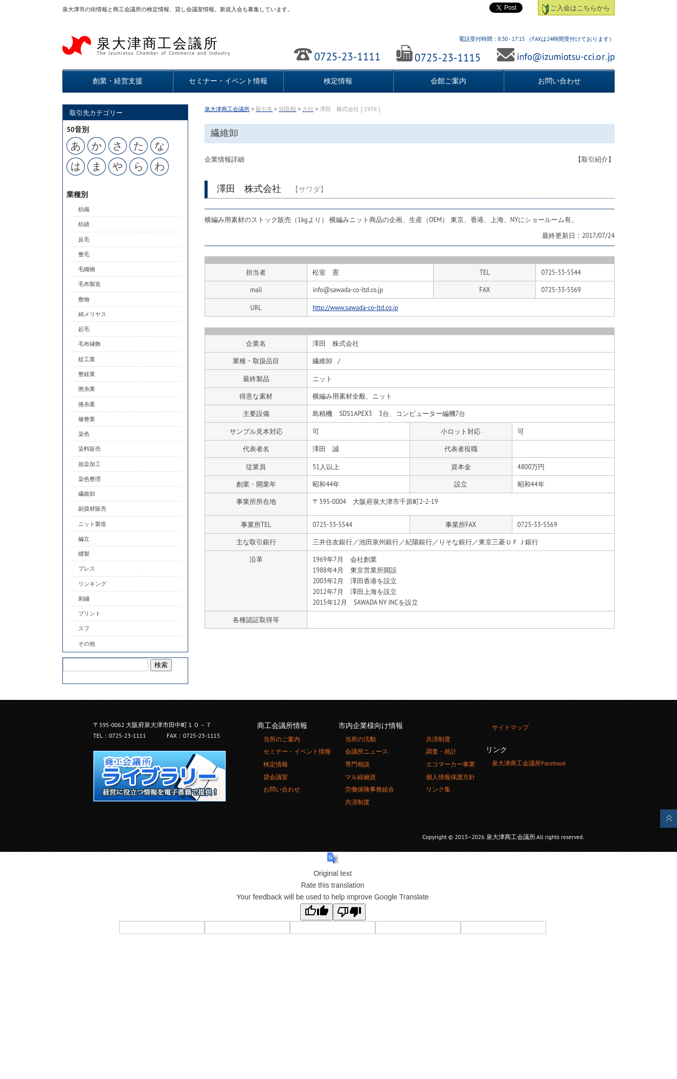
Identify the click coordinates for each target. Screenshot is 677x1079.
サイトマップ (510, 727)
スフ (83, 628)
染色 (83, 433)
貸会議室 (275, 777)
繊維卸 (86, 493)
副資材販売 (92, 508)
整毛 (83, 254)
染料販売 (89, 448)
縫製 (83, 553)
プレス (86, 568)
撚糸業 (86, 388)
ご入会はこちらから (577, 8)
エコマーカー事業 (450, 764)
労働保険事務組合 (369, 789)
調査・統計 (441, 751)
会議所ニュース (366, 751)
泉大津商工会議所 (175, 45)
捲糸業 (86, 404)
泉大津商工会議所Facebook (529, 763)
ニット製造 (92, 523)
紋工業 (86, 359)
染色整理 (89, 478)
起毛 (83, 329)
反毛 (83, 239)
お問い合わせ (559, 80)
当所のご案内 (281, 739)
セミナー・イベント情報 (228, 80)
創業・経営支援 (118, 80)
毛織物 (86, 269)
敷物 (83, 299)
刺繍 (83, 598)
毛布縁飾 (89, 343)
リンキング (92, 583)
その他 (86, 643)
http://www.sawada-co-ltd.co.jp (355, 307)
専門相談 (357, 764)
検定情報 (338, 80)
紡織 (83, 209)
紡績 (83, 224)
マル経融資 (360, 777)
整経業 (86, 374)
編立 (83, 538)
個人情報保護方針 (450, 777)
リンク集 (438, 789)
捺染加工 (89, 464)
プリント (89, 613)
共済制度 (357, 802)
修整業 (86, 419)
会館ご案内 (448, 80)
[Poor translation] (349, 912)
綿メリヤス (92, 314)
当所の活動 (360, 739)
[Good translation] (316, 912)
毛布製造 (89, 284)
